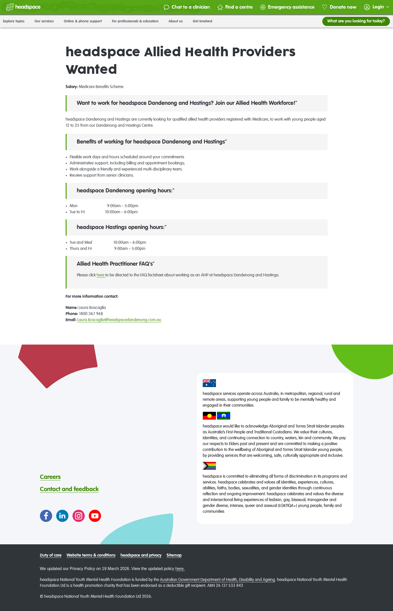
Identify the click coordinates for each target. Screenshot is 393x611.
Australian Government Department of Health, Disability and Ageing (217, 580)
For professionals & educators (137, 21)
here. (180, 568)
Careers (50, 477)
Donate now (339, 7)
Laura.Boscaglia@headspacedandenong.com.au (119, 320)
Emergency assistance (287, 7)
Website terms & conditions (91, 555)
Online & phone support (85, 21)
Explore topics (15, 21)
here (101, 275)
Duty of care (51, 555)
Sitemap (174, 555)
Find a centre (235, 7)
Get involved (204, 21)
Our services (46, 21)
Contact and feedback (69, 489)
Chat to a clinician (187, 7)
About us (178, 21)
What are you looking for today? (356, 21)
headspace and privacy (141, 555)
